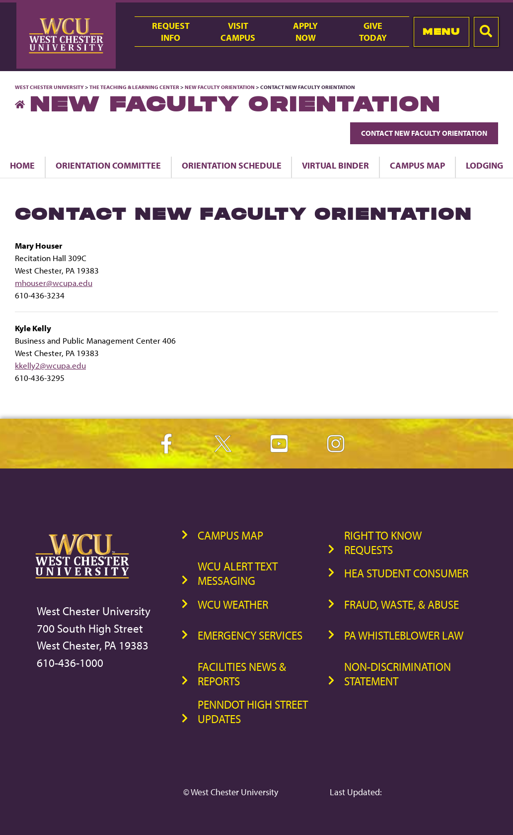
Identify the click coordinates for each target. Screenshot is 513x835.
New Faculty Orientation (220, 87)
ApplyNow (305, 31)
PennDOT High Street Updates (253, 711)
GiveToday (373, 31)
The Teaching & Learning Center (134, 87)
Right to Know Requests (383, 542)
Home (22, 165)
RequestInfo (171, 31)
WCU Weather (233, 604)
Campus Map (417, 165)
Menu (441, 31)
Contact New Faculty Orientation (424, 133)
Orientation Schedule (232, 165)
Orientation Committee (108, 165)
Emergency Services (250, 635)
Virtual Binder (335, 165)
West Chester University (49, 87)
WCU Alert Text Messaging (238, 573)
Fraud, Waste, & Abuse (401, 604)
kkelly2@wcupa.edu (50, 365)
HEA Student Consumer (406, 573)
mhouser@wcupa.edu (53, 283)
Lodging (484, 165)
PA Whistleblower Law (403, 635)
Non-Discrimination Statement (397, 673)
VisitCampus (237, 31)
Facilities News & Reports (242, 673)
